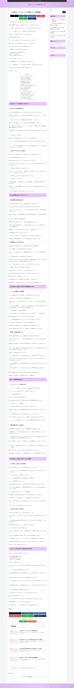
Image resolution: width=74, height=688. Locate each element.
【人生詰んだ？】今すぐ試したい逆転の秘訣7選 (57, 36)
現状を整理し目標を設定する (26, 80)
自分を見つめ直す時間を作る (26, 75)
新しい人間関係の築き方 (24, 87)
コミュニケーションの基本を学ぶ (26, 89)
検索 (51, 10)
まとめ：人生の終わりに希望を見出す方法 (27, 97)
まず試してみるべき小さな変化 (26, 77)
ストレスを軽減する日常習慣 (26, 84)
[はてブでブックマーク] (24, 16)
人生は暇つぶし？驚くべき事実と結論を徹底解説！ (57, 32)
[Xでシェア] (12, 16)
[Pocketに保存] (31, 16)
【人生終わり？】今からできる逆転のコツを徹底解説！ (57, 20)
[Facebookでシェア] (18, 16)
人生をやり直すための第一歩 (26, 95)
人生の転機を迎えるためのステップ (26, 78)
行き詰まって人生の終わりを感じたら (26, 74)
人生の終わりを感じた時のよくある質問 (27, 92)
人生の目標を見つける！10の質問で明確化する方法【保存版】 (57, 28)
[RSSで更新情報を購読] (29, 620)
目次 (26, 72)
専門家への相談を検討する (25, 86)
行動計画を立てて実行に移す (26, 81)
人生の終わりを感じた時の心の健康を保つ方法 (28, 83)
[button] (43, 16)
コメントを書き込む (28, 675)
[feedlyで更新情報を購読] (27, 620)
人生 (10, 607)
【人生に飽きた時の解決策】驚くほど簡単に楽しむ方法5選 (57, 24)
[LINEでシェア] (37, 16)
